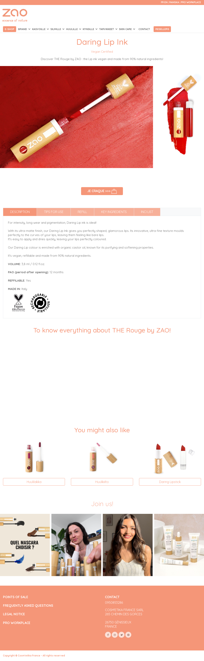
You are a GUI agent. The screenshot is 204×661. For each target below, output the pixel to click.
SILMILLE (56, 29)
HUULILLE (72, 29)
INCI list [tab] (147, 212)
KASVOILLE (39, 29)
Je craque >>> (102, 191)
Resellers (162, 29)
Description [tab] (20, 212)
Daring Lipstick (170, 482)
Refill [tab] (82, 212)
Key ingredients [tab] (114, 212)
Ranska (174, 2)
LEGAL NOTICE (14, 614)
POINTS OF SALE (15, 597)
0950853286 (114, 603)
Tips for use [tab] (54, 212)
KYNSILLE (89, 29)
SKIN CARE (125, 29)
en (166, 2)
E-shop (9, 29)
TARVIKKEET (107, 29)
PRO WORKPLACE (16, 623)
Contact (144, 29)
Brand (23, 29)
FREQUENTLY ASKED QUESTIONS (28, 606)
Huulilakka (34, 482)
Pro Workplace (191, 2)
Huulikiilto (102, 482)
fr (162, 2)
